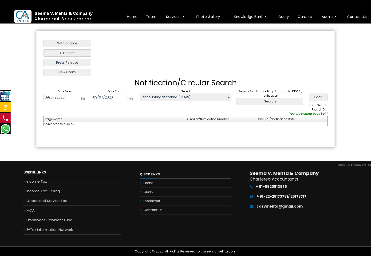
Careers (305, 16)
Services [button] (174, 16)
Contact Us (162, 207)
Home (132, 16)
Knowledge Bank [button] (249, 16)
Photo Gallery (208, 16)
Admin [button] (328, 16)
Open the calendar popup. (83, 98)
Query (283, 16)
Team (151, 16)
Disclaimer (162, 201)
